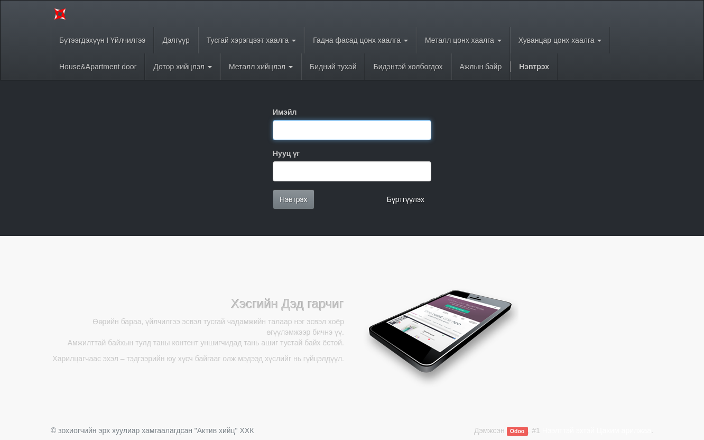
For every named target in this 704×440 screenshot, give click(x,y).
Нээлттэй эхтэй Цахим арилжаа (596, 430)
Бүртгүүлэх (405, 199)
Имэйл (285, 112)
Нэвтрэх (294, 199)
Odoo (517, 431)
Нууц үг (286, 153)
